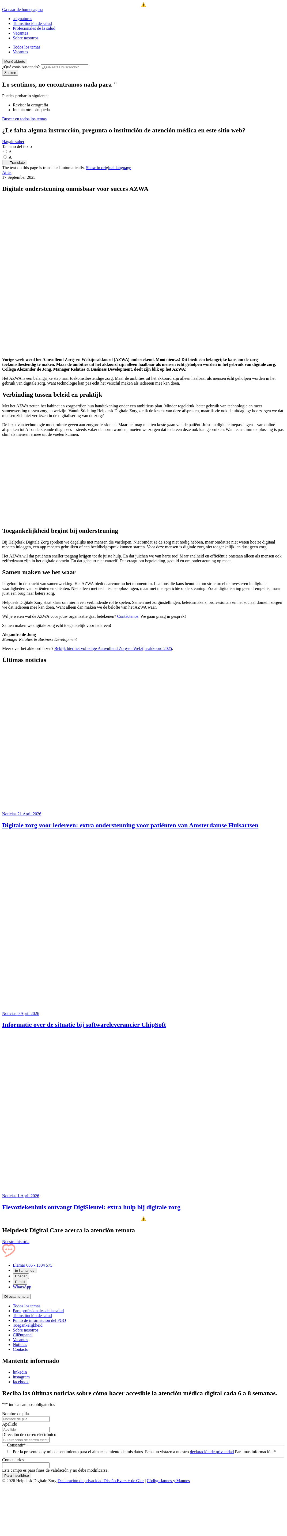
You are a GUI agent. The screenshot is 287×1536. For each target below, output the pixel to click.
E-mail (20, 1282)
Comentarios (13, 1459)
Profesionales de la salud (34, 28)
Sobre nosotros (26, 38)
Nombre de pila (15, 1413)
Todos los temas (26, 47)
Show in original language (108, 167)
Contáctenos (127, 616)
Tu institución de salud (32, 23)
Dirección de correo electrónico (29, 1434)
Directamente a (16, 1297)
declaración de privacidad (212, 1451)
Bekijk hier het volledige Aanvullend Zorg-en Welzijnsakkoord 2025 (113, 648)
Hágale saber (13, 141)
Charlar (21, 1276)
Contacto (20, 1349)
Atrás (7, 172)
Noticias (20, 1344)
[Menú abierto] (14, 61)
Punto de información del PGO (39, 1320)
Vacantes (20, 33)
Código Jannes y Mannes (168, 1480)
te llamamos (24, 1271)
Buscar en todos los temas (24, 119)
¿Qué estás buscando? (21, 67)
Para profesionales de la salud (38, 1310)
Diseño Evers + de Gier (124, 1480)
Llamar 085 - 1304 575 (32, 1265)
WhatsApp (22, 1287)
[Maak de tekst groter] (7, 157)
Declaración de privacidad (81, 1480)
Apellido (9, 1424)
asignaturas (22, 18)
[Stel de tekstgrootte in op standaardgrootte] (7, 152)
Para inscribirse (16, 1476)
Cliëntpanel (23, 1335)
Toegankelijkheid (28, 1325)
